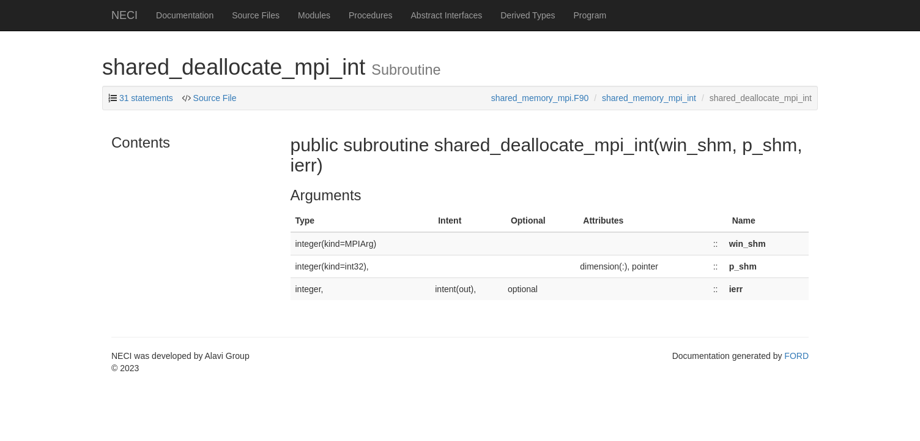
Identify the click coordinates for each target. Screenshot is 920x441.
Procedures (371, 15)
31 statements (146, 98)
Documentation (184, 15)
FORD (796, 356)
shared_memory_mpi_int (649, 98)
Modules (314, 15)
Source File (215, 98)
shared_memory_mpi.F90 (540, 98)
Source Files (256, 15)
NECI (124, 15)
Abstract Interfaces (447, 15)
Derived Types (527, 15)
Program (589, 15)
